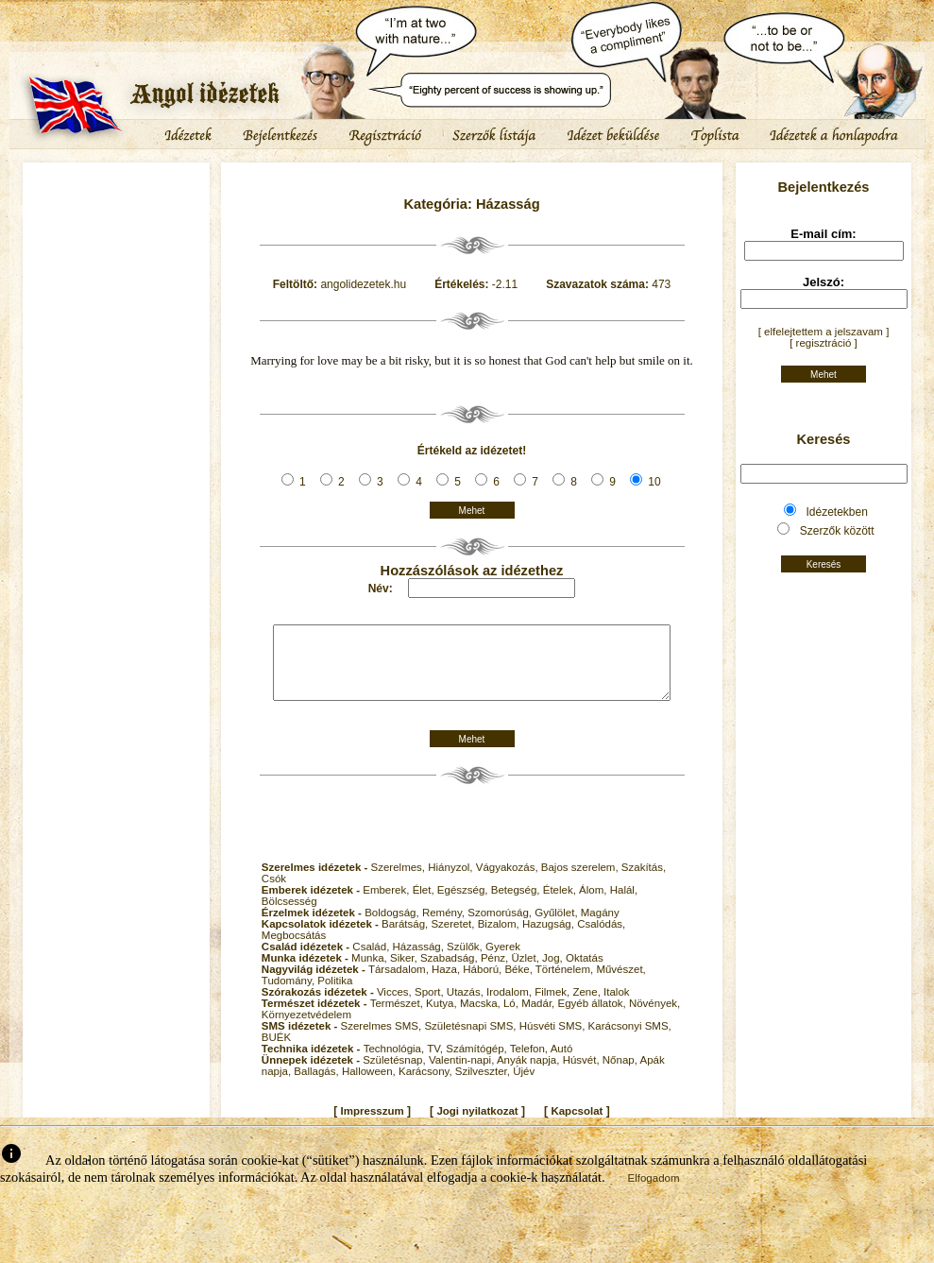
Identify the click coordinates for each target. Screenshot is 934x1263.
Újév (524, 1085)
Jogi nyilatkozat (477, 1125)
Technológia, (396, 1062)
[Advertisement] (116, 222)
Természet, (398, 1017)
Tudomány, (289, 994)
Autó (562, 1062)
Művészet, (620, 983)
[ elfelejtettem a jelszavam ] (824, 331)
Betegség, (517, 904)
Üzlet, (526, 972)
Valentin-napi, (463, 1074)
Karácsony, (427, 1085)
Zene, (587, 1006)
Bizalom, (500, 938)
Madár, (539, 1017)
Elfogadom (654, 1192)
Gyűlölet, (558, 926)
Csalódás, (601, 938)
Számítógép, (478, 1062)
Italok (616, 1006)
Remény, (444, 926)
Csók (274, 892)
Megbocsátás (294, 949)
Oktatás (584, 972)
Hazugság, (549, 938)
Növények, (654, 1017)
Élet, (425, 904)
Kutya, (443, 1017)
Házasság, (420, 960)
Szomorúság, (501, 926)
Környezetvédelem (306, 1028)
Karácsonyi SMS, (629, 1040)
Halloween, (370, 1085)
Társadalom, (400, 983)
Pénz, (496, 972)
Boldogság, (393, 926)
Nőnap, (621, 1074)
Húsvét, (583, 1074)
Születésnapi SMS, (471, 1040)
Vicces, (396, 1006)
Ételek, (561, 904)
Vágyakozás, (508, 881)
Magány (600, 926)
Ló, (512, 1017)
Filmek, (553, 1006)
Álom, (594, 904)
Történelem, (566, 983)
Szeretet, (454, 938)
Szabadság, (450, 972)
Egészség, (464, 904)
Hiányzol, (452, 881)
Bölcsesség (289, 915)
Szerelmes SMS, (383, 1040)
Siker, (405, 972)
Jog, (554, 972)
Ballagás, (318, 1085)
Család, (372, 960)
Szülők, (466, 960)
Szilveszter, (484, 1085)
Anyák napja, (530, 1074)
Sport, (431, 1006)
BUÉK (276, 1051)
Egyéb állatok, (592, 1017)
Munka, (370, 972)
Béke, (519, 983)
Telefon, (530, 1062)
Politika (334, 994)
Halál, (623, 904)
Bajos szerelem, (581, 881)
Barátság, (406, 938)
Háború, (483, 983)
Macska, (481, 1017)
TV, (436, 1062)
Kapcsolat (577, 1125)
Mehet (472, 510)
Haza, (447, 983)
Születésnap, (396, 1074)
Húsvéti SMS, (553, 1040)
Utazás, (466, 1006)
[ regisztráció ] (824, 343)
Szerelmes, (400, 881)
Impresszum (372, 1125)
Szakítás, (643, 881)
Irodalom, (510, 1006)
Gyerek (502, 960)
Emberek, (387, 904)
